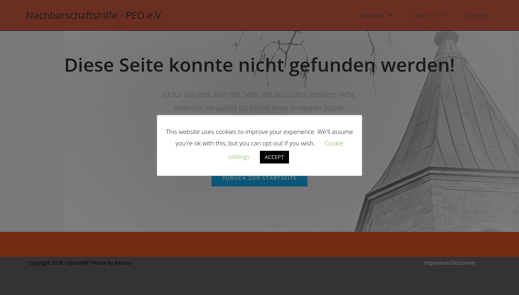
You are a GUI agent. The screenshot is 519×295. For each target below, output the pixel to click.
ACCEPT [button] (274, 157)
